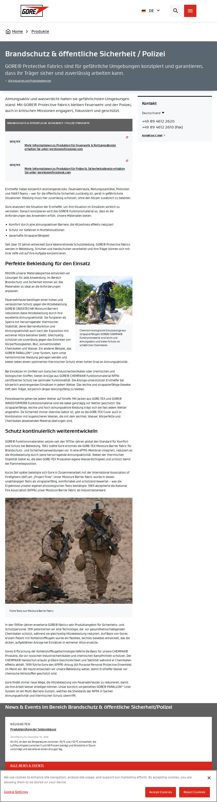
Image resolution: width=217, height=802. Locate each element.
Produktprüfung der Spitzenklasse (33, 729)
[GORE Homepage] (35, 11)
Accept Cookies (160, 792)
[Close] (209, 777)
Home (17, 31)
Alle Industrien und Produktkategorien (29, 81)
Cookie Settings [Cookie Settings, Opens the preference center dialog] (16, 792)
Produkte (40, 31)
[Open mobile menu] (190, 11)
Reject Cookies (195, 792)
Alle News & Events (27, 765)
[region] (108, 786)
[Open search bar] (175, 11)
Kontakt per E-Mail (152, 135)
